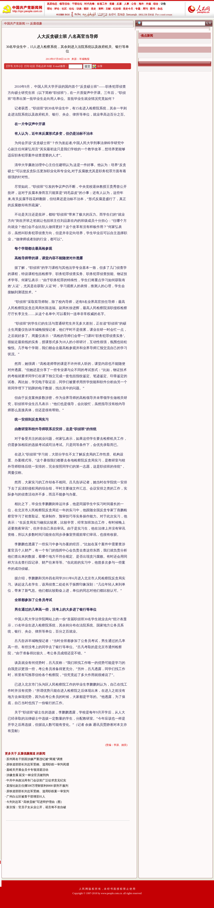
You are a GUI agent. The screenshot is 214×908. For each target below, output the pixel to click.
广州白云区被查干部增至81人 (25, 796)
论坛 (71, 8)
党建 (111, 3)
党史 (93, 8)
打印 (26, 66)
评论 (56, 8)
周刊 (145, 8)
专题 (137, 8)
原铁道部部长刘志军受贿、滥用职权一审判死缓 (37, 764)
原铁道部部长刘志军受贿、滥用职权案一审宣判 (37, 791)
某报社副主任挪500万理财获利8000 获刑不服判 (37, 785)
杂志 (160, 8)
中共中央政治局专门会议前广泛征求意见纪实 (36, 780)
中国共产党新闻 (14, 23)
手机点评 (41, 66)
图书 (152, 8)
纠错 (49, 66)
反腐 (119, 3)
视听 (86, 8)
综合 (155, 3)
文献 (108, 8)
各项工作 (102, 3)
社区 (64, 8)
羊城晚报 (84, 58)
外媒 (148, 3)
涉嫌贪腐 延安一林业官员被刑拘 (27, 775)
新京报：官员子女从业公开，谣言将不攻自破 (36, 807)
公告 (133, 3)
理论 (49, 8)
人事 (126, 3)
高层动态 (52, 3)
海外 (141, 3)
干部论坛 (77, 3)
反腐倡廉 (36, 23)
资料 (100, 8)
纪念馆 (117, 8)
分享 (99, 66)
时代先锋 (89, 3)
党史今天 (128, 8)
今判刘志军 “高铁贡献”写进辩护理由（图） (35, 801)
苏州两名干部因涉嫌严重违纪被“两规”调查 (34, 759)
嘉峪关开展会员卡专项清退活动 (27, 769)
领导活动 (64, 3)
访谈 (79, 8)
